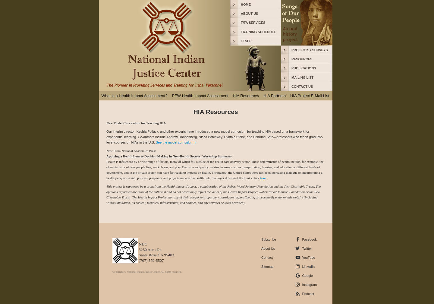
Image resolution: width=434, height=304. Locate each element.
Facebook (309, 239)
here (262, 178)
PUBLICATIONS (303, 68)
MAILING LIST (302, 77)
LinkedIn (308, 266)
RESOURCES (302, 59)
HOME (246, 4)
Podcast (308, 294)
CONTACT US (302, 86)
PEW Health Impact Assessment (200, 95)
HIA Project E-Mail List (309, 95)
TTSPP (246, 41)
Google (307, 275)
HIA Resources (246, 95)
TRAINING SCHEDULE (258, 32)
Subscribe (268, 239)
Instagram (309, 285)
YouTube (308, 257)
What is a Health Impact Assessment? (135, 95)
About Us (268, 248)
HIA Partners (274, 95)
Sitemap (267, 266)
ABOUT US (249, 13)
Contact (267, 257)
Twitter (307, 248)
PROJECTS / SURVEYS (309, 50)
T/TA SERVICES (253, 22)
